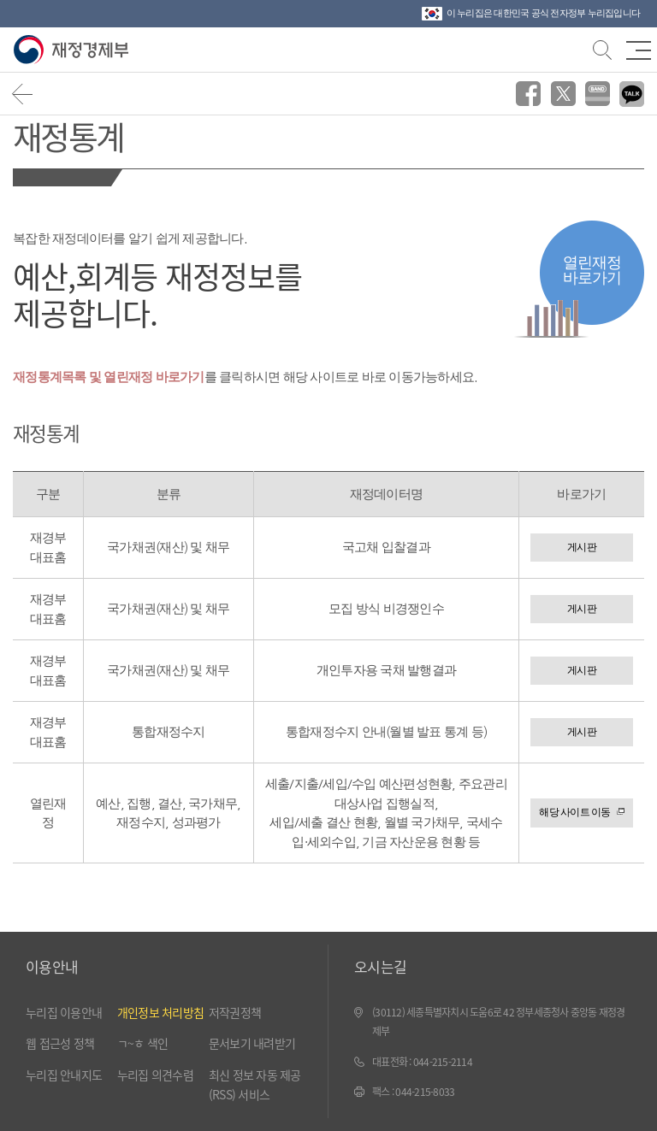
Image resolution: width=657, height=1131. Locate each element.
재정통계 (68, 135)
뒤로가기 (23, 93)
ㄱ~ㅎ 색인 (143, 1042)
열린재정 (592, 269)
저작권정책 (235, 1012)
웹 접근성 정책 (60, 1042)
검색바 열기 (600, 48)
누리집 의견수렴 (155, 1074)
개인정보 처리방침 (160, 1012)
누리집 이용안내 (64, 1012)
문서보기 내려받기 (252, 1042)
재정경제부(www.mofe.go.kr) (75, 50)
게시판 (581, 547)
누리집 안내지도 (64, 1074)
